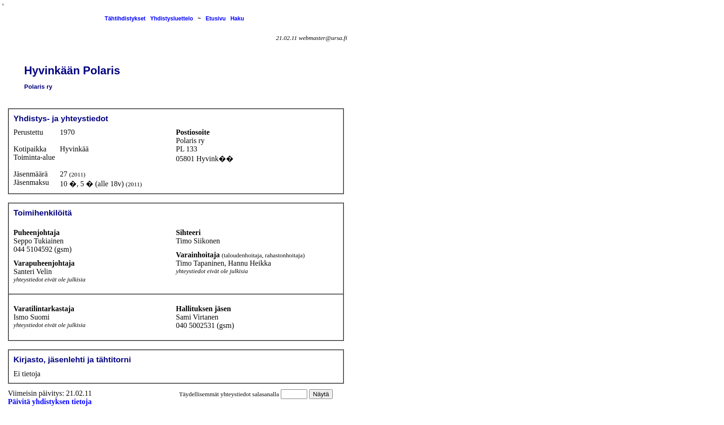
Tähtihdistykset (125, 18)
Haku (237, 18)
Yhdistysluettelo (171, 18)
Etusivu (216, 18)
